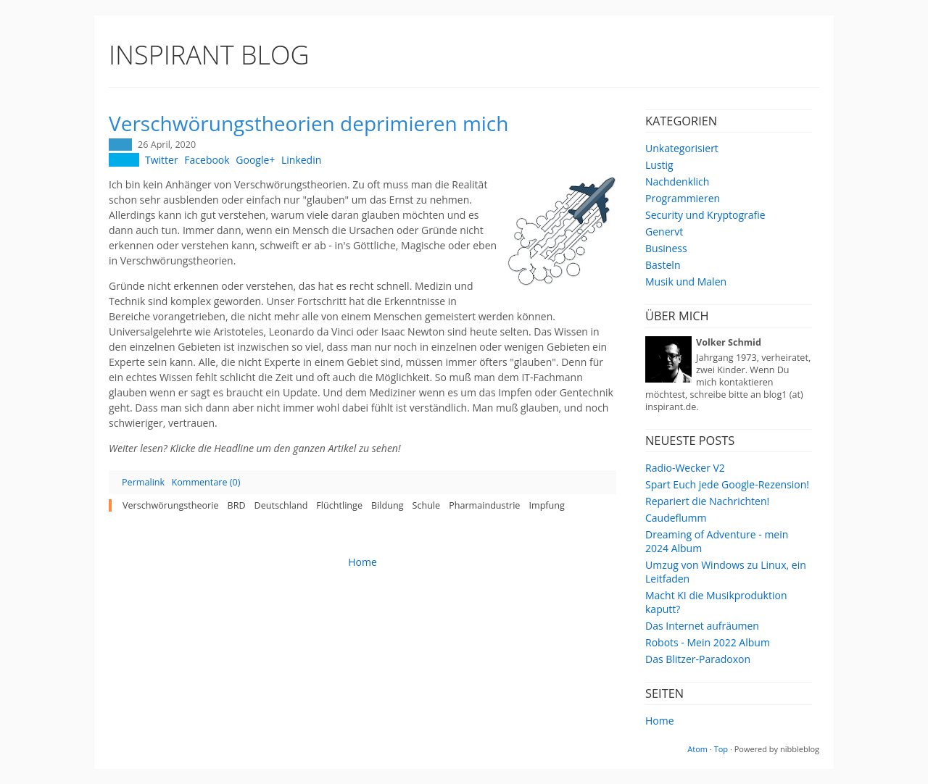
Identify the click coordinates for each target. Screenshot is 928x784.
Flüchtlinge (339, 505)
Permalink (143, 482)
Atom (697, 748)
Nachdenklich (677, 181)
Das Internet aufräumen (702, 626)
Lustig (659, 165)
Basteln (662, 265)
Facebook (206, 160)
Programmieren (682, 198)
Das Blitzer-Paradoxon (697, 659)
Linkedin (301, 160)
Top (721, 748)
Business (666, 248)
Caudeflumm (675, 518)
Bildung (387, 505)
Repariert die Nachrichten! (707, 501)
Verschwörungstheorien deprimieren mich (308, 123)
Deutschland (281, 505)
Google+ (255, 160)
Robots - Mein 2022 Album (707, 642)
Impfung (546, 505)
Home (659, 720)
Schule (426, 505)
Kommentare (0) (205, 482)
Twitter (161, 160)
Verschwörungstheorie (171, 505)
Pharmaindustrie (484, 505)
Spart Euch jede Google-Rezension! (727, 484)
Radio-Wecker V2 (685, 468)
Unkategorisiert (681, 148)
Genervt (664, 231)
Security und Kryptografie (705, 215)
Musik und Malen (685, 281)
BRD (237, 505)
